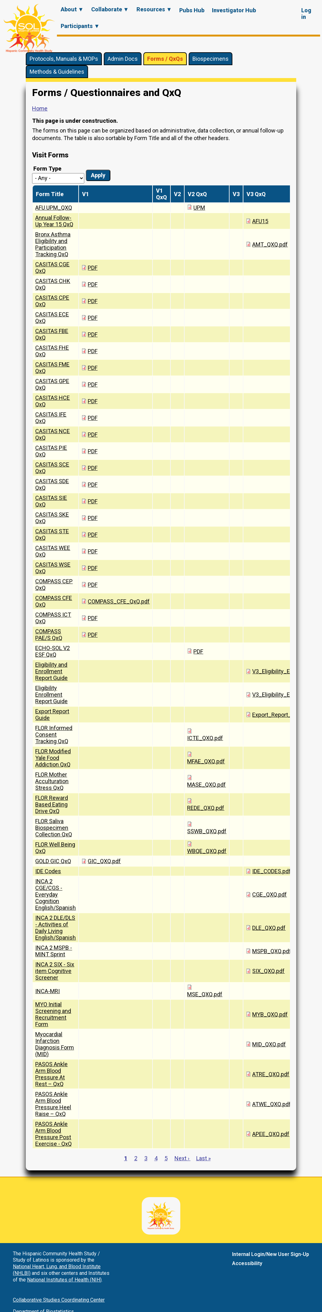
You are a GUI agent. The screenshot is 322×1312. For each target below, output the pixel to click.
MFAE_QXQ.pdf (206, 761)
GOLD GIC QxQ (53, 861)
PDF (92, 267)
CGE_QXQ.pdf (269, 894)
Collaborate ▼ (110, 9)
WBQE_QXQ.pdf (206, 851)
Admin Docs (123, 58)
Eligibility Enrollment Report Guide (51, 694)
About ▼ (72, 9)
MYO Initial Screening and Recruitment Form (53, 1014)
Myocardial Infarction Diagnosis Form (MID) (54, 1044)
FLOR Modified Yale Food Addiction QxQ (53, 758)
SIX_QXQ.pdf (268, 971)
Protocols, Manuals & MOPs (64, 58)
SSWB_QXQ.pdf (206, 831)
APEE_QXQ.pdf (270, 1134)
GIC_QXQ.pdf (104, 861)
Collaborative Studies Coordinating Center (59, 1300)
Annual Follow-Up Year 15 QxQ (54, 221)
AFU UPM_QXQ (53, 207)
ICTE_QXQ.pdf (205, 738)
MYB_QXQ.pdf (270, 1014)
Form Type (47, 168)
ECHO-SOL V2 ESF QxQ (52, 651)
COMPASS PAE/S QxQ (48, 634)
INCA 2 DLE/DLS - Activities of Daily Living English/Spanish (55, 927)
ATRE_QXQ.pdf (270, 1074)
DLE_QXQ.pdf (269, 928)
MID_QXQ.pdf (269, 1044)
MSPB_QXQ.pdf (271, 951)
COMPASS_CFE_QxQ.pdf (119, 601)
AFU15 (260, 221)
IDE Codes (48, 871)
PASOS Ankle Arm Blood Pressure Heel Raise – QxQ (53, 1104)
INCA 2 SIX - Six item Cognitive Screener (54, 971)
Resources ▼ (154, 9)
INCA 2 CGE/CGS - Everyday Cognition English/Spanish (55, 894)
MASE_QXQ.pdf (206, 784)
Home (39, 108)
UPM (199, 207)
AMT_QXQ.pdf (270, 244)
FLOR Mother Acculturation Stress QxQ (52, 781)
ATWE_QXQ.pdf (271, 1104)
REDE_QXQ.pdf (205, 808)
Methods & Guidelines (57, 71)
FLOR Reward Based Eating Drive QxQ (51, 804)
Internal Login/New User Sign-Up (270, 1254)
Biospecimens (210, 58)
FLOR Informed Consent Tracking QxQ (53, 734)
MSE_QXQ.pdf (204, 994)
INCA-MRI (47, 991)
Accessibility (247, 1263)
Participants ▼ (80, 26)
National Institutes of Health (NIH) (64, 1280)
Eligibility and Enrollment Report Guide (51, 671)
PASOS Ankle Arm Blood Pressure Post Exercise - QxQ (53, 1134)
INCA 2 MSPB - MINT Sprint (53, 951)
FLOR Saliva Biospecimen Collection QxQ (53, 828)
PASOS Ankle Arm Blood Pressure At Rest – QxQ (51, 1074)
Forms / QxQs (165, 58)
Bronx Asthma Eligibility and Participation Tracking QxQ (52, 244)
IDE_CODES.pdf (271, 871)
